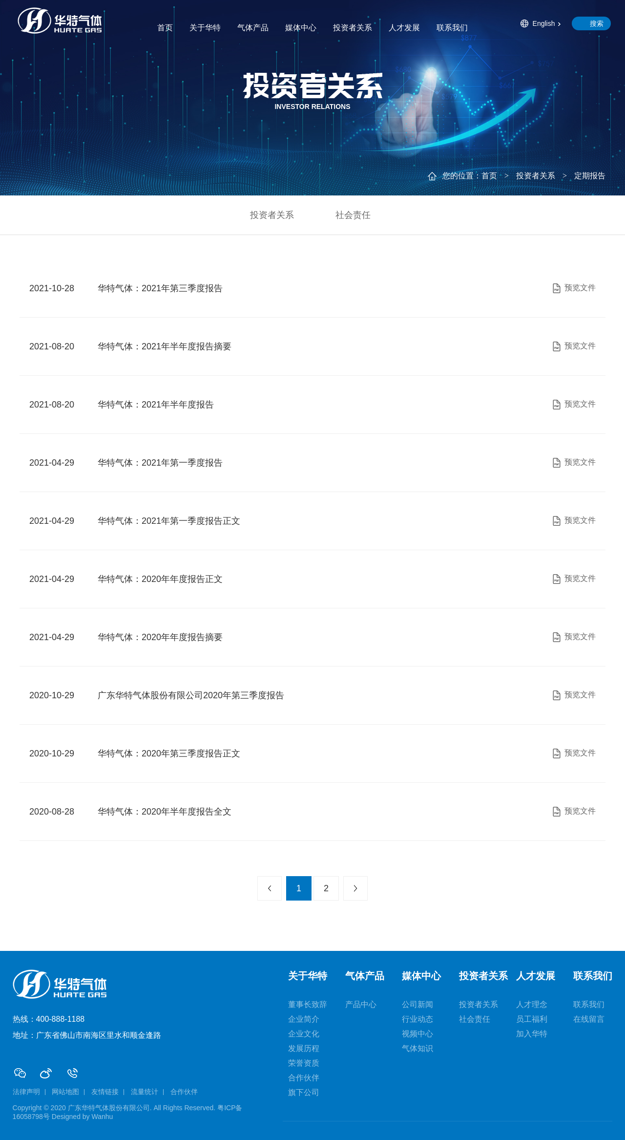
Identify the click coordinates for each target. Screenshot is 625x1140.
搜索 (597, 23)
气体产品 (253, 27)
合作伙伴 (303, 1078)
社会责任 (353, 215)
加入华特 (531, 1034)
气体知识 (417, 1048)
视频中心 (417, 1034)
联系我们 (452, 27)
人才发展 (404, 27)
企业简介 (303, 1019)
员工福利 (531, 1019)
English (544, 23)
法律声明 (26, 1092)
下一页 (355, 888)
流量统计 (144, 1092)
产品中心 (360, 1004)
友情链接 (105, 1092)
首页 (165, 27)
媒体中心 (300, 27)
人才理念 (531, 1004)
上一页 (269, 888)
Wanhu (102, 1116)
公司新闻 (417, 1004)
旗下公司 (303, 1092)
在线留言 (588, 1019)
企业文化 (303, 1034)
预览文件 (573, 288)
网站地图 (65, 1092)
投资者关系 (352, 27)
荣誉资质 (303, 1063)
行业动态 (417, 1019)
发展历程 (303, 1048)
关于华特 (205, 27)
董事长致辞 (307, 1004)
